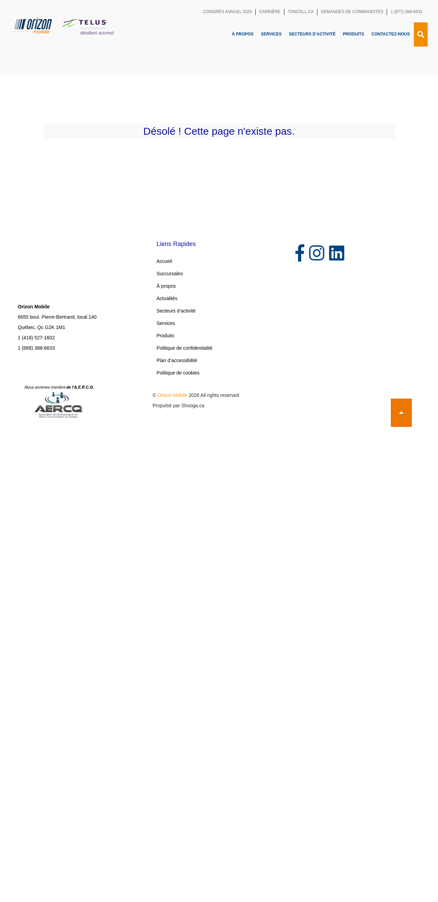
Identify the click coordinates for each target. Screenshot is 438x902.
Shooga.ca (192, 405)
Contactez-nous (390, 34)
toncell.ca (301, 11)
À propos (243, 34)
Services (271, 34)
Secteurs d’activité (312, 34)
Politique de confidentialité (184, 348)
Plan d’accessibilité (176, 360)
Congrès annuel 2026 (227, 11)
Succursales (169, 273)
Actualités (166, 298)
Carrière (270, 11)
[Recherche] (421, 34)
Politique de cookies (178, 373)
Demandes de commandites (352, 11)
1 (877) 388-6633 (406, 11)
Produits (353, 34)
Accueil (164, 261)
